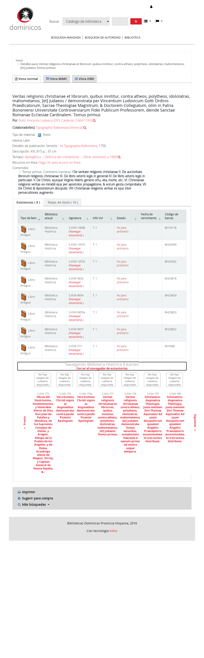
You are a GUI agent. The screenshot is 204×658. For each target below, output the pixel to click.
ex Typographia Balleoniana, (79, 146)
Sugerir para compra (35, 498)
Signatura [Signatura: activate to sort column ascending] (75, 218)
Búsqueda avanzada (66, 37)
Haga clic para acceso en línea (59, 163)
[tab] (28, 202)
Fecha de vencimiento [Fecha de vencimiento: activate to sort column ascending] (149, 216)
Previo (24, 423)
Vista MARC (56, 79)
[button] (147, 21)
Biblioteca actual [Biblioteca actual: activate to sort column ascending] (51, 216)
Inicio (19, 60)
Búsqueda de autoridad (103, 37)
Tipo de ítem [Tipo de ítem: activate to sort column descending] (28, 218)
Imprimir (26, 492)
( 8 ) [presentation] (28, 202)
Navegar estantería (76, 233)
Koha (113, 531)
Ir (136, 21)
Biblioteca (132, 37)
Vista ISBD (84, 79)
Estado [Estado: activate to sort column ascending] (121, 218)
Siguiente (195, 423)
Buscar (54, 22)
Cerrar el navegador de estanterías (129, 368)
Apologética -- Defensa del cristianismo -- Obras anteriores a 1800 (71, 157)
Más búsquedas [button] (32, 504)
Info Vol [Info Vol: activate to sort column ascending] (98, 218)
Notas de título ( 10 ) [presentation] (63, 202)
